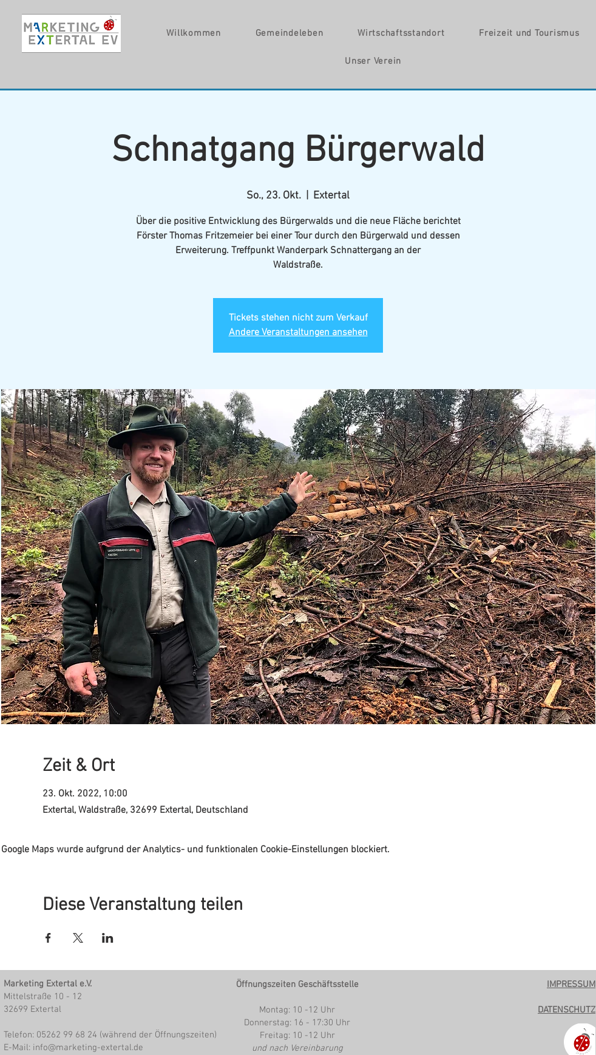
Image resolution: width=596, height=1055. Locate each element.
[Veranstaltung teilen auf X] (78, 938)
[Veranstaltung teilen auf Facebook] (48, 938)
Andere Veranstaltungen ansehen (298, 333)
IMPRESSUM (571, 984)
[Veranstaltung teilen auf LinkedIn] (107, 938)
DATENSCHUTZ (566, 1010)
